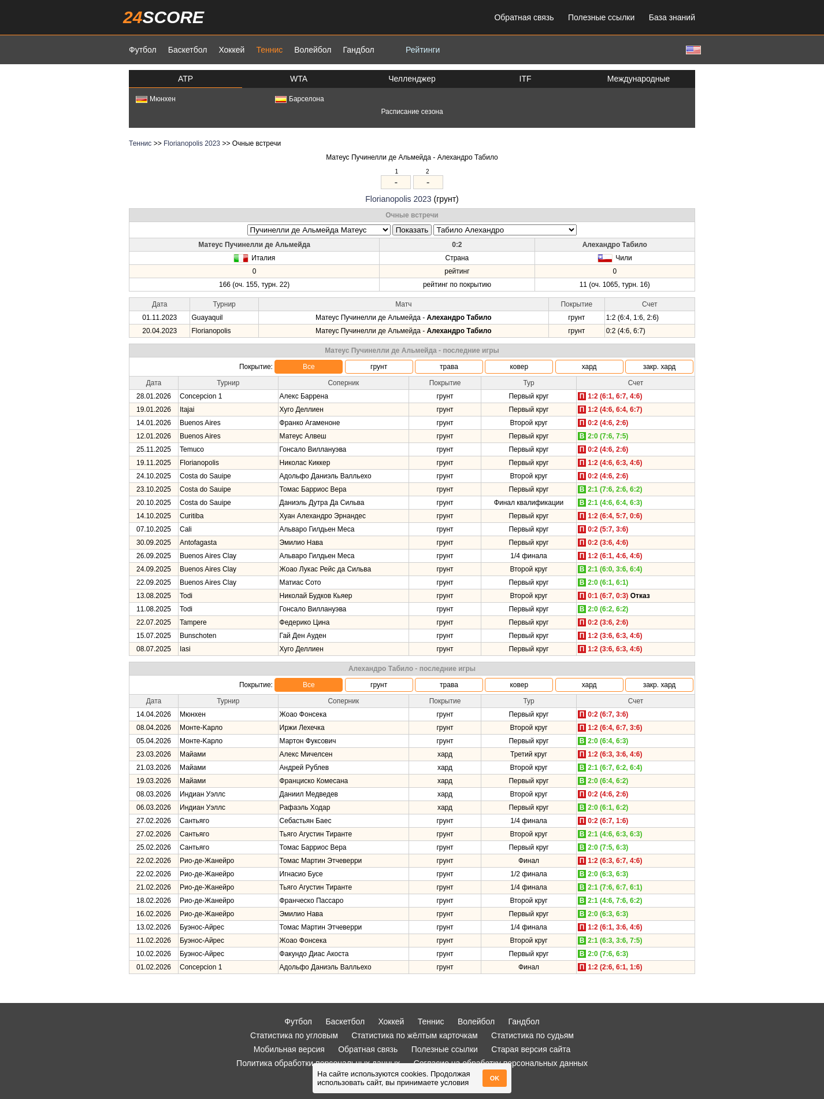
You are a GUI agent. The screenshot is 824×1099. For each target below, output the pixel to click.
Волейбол (312, 49)
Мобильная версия (289, 1049)
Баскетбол (187, 49)
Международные (638, 78)
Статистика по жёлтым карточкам (414, 1035)
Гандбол (358, 49)
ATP (185, 78)
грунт (378, 367)
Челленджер (412, 78)
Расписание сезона (412, 112)
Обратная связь (524, 17)
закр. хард (659, 367)
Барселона (299, 99)
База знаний (672, 17)
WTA (298, 78)
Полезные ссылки (601, 17)
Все (309, 367)
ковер (519, 367)
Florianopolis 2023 (192, 143)
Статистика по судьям (532, 1035)
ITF (525, 78)
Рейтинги (423, 49)
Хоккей (231, 49)
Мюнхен (156, 99)
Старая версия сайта (530, 1049)
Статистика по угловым (294, 1035)
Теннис (269, 49)
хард (589, 367)
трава (449, 367)
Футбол (143, 49)
